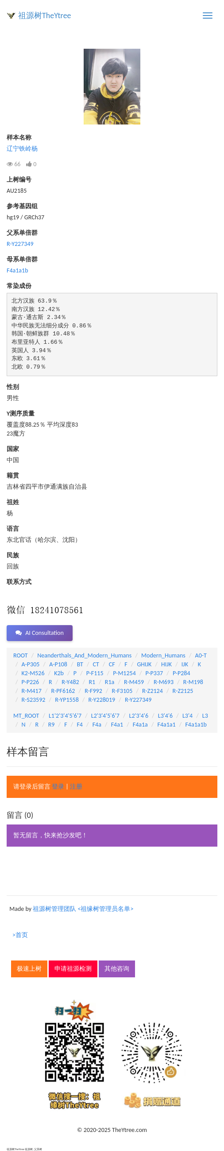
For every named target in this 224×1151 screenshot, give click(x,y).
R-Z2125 (183, 691)
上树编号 (19, 179)
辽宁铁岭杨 (22, 148)
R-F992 (93, 691)
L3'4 (187, 715)
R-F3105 (122, 691)
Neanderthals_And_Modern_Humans (84, 655)
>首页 (20, 935)
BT (80, 664)
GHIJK (144, 664)
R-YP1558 (67, 700)
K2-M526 (33, 673)
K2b (59, 673)
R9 (51, 724)
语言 (13, 529)
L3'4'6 (165, 715)
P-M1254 (124, 673)
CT (96, 664)
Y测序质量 (21, 413)
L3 (205, 715)
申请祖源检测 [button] (73, 968)
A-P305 (31, 664)
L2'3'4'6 (139, 715)
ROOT (20, 655)
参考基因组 (22, 206)
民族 (13, 555)
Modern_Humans (163, 655)
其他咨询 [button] (116, 968)
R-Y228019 (102, 700)
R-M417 (32, 691)
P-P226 (30, 682)
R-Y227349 (20, 244)
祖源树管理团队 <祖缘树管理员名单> (83, 909)
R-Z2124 (152, 691)
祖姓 (13, 502)
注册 (76, 786)
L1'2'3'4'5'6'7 (65, 715)
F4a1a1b (17, 270)
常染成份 (19, 286)
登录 (58, 786)
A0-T (201, 655)
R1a (109, 682)
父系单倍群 (22, 233)
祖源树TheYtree (44, 15)
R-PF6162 (63, 691)
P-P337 (154, 673)
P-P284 (181, 673)
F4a (97, 724)
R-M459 (134, 682)
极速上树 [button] (29, 968)
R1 (92, 682)
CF (112, 664)
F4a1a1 (167, 724)
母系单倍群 (22, 259)
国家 (13, 449)
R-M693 (164, 682)
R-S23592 (34, 700)
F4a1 (117, 724)
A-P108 (58, 664)
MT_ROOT (26, 715)
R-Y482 (70, 682)
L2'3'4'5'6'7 (105, 715)
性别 (13, 387)
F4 (80, 724)
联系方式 (19, 582)
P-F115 (95, 673)
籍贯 (13, 475)
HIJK (166, 664)
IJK (185, 664)
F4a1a (140, 724)
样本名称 (19, 137)
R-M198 (193, 682)
